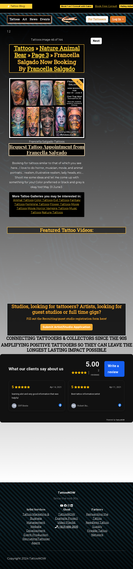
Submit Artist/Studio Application (66, 327)
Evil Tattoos (61, 200)
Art (24, 19)
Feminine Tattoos (37, 204)
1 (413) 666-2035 (66, 526)
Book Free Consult (109, 6)
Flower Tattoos (60, 204)
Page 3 (40, 55)
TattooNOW (66, 514)
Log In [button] (117, 19)
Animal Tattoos (23, 200)
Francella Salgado (51, 68)
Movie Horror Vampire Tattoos (48, 208)
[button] (97, 19)
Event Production (36, 534)
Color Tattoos (43, 200)
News (33, 19)
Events (45, 19)
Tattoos (15, 19)
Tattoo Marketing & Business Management (36, 518)
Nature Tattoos (52, 212)
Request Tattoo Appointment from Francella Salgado (46, 149)
